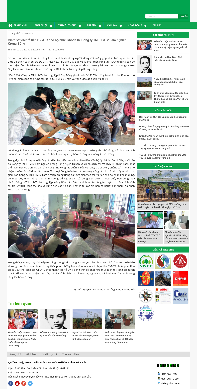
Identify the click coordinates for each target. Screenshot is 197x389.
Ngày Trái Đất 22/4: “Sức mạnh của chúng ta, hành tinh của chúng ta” (86, 335)
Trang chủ (14, 33)
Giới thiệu (31, 354)
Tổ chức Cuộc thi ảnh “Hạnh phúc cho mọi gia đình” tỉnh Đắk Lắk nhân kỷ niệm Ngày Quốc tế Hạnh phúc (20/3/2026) (22, 339)
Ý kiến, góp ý (49, 354)
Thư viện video (70, 354)
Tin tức (27, 33)
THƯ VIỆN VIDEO (163, 166)
